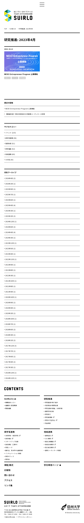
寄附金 (7, 459)
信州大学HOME (10, 517)
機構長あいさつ (10, 402)
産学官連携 (9, 431)
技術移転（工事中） (11, 444)
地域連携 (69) (10, 154)
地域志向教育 (50, 444)
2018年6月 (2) (10, 329)
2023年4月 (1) (10, 254)
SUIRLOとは (10, 398)
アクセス (8, 480)
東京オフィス (9, 456)
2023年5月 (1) (10, 248)
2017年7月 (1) (10, 351)
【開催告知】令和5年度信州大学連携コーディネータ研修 (25, 114)
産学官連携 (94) (11, 138)
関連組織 (8, 408)
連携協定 (49, 436)
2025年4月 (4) (10, 205)
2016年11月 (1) (10, 378)
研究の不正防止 (51, 420)
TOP (5, 28)
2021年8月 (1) (10, 286)
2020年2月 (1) (10, 313)
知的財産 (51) (10, 143)
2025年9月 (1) (10, 189)
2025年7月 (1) (10, 194)
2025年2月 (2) (10, 216)
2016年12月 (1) (10, 373)
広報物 (7, 470)
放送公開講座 (50, 442)
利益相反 (48, 423)
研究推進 (48, 398)
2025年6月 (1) (10, 200)
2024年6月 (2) (10, 227)
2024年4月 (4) (10, 232)
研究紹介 (48, 414)
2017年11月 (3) (10, 346)
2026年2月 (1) (10, 184)
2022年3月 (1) (10, 275)
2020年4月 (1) (10, 308)
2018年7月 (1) (10, 324)
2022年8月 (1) (10, 270)
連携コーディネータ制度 (53, 450)
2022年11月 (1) (10, 259)
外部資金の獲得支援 (51, 405)
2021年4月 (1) (10, 292)
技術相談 (9, 439)
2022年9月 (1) (10, 265)
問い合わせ (9, 475)
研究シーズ (8, 447)
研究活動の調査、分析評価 (53, 408)
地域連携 (48, 431)
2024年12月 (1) (10, 221)
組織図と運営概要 (11, 405)
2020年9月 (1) (10, 302)
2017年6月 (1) (10, 356)
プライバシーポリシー (25, 517)
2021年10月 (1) (10, 281)
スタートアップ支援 (11, 442)
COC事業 (49, 439)
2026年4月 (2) (10, 178)
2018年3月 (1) (10, 335)
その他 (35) (9, 160)
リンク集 (8, 485)
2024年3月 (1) (10, 238)
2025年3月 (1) (10, 211)
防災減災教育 (50, 447)
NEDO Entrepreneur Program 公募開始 (20, 109)
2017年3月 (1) (10, 367)
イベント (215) (10, 133)
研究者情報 (49, 417)
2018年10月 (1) (10, 319)
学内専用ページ (52, 464)
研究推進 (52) (10, 149)
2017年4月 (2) (10, 362)
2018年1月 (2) (10, 340)
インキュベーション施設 (13, 453)
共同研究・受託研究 (13, 436)
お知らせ (13, 28)
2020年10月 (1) (10, 297)
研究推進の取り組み (51, 402)
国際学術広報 (49, 411)
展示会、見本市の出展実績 (14, 450)
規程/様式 (8, 464)
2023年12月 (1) (10, 243)
